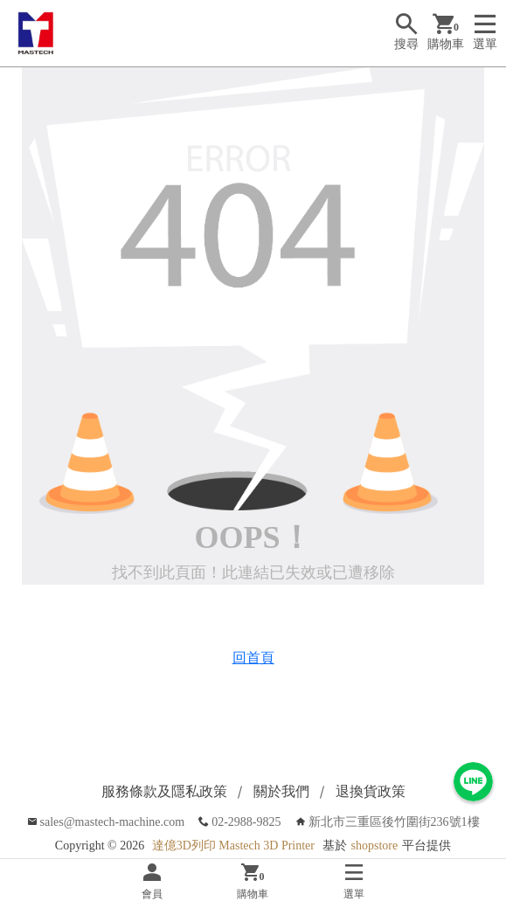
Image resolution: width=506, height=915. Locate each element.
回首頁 (253, 657)
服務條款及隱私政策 (164, 791)
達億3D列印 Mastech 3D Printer (233, 845)
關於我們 (281, 791)
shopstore (375, 845)
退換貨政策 (370, 791)
